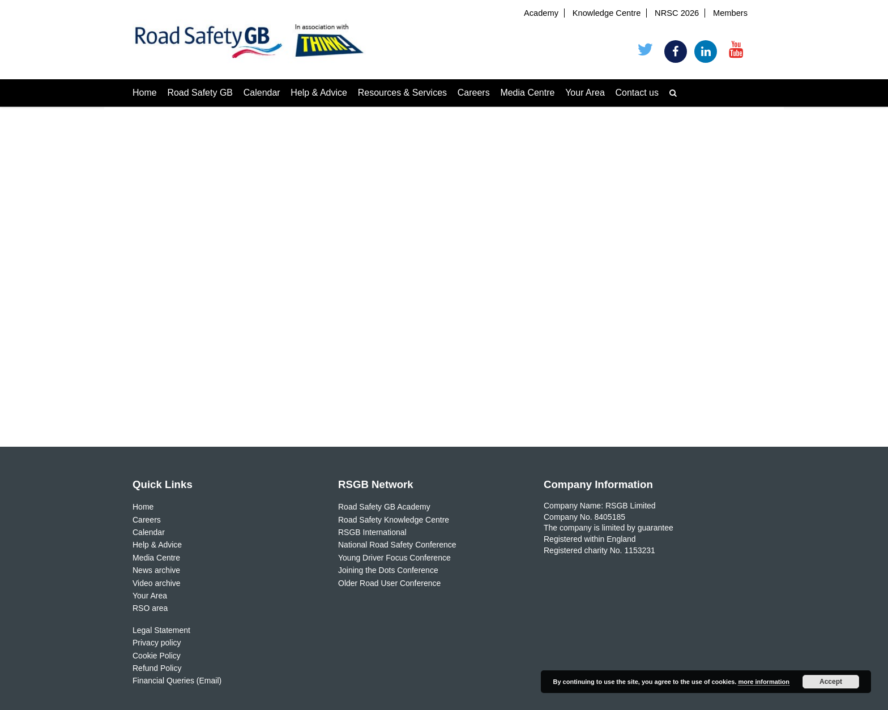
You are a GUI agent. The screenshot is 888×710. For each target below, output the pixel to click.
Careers (474, 92)
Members (730, 13)
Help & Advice (319, 92)
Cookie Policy (157, 655)
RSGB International (372, 532)
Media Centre (527, 92)
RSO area (150, 608)
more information (763, 681)
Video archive (157, 583)
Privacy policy (157, 642)
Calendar (262, 92)
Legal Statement (161, 630)
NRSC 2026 (677, 13)
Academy (541, 13)
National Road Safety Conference (397, 544)
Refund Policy (157, 668)
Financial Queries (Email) (177, 680)
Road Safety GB (200, 92)
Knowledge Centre (607, 13)
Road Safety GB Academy (384, 506)
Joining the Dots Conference (388, 570)
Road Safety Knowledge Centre (393, 519)
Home (145, 92)
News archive (156, 570)
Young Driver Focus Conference (394, 557)
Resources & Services (402, 92)
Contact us (637, 92)
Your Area (585, 92)
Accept (830, 682)
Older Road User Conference (389, 583)
